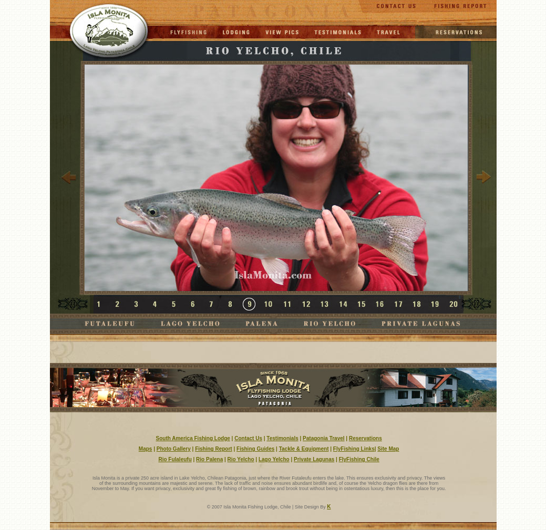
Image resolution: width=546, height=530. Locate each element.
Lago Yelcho (274, 459)
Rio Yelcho (241, 459)
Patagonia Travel (323, 438)
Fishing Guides (255, 449)
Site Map (388, 449)
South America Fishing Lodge (193, 438)
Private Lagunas (314, 459)
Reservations (365, 438)
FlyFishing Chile (359, 459)
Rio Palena (209, 459)
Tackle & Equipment (304, 449)
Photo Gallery (174, 449)
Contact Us (248, 438)
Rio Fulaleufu (174, 459)
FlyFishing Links (354, 449)
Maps (145, 449)
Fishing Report (213, 449)
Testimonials (282, 438)
